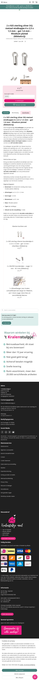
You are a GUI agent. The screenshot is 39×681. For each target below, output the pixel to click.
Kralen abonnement (7, 614)
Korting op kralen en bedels (8, 475)
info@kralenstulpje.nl (9, 403)
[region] (19, 655)
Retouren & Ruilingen (6, 485)
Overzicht (6, 112)
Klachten (3, 468)
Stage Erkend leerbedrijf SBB (8, 594)
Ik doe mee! (6, 323)
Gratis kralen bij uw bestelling (8, 464)
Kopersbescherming (6, 471)
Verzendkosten (4, 489)
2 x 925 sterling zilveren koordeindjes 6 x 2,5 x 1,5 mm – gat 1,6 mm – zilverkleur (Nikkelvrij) (19, 243)
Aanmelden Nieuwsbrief (8, 538)
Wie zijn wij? (4, 593)
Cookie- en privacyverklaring (27, 665)
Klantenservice (4, 446)
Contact (3, 457)
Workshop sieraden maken (8, 496)
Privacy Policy (4, 482)
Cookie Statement (5, 460)
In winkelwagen (19, 101)
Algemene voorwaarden (7, 450)
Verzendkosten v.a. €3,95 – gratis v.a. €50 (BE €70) (19, 6)
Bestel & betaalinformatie (7, 453)
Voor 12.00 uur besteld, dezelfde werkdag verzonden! (19, 7)
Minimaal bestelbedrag (7, 478)
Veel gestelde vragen (6, 492)
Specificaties (25, 112)
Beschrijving (15, 112)
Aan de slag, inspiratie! (7, 591)
